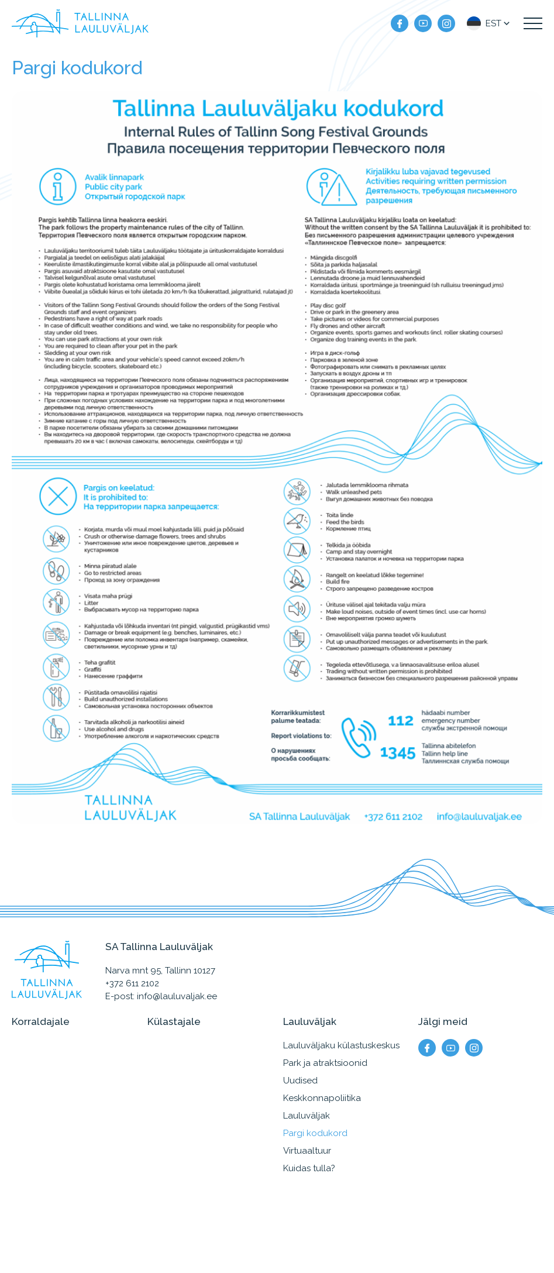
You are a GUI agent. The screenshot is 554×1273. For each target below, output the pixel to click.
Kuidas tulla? (309, 1168)
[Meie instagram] (446, 23)
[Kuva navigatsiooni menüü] (533, 23)
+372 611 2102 (132, 983)
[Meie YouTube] (423, 23)
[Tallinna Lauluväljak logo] (80, 23)
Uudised (300, 1080)
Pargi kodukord (315, 1133)
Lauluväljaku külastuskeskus (341, 1045)
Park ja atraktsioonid (325, 1063)
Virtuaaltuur (307, 1150)
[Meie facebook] (399, 23)
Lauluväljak (306, 1115)
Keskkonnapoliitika (322, 1098)
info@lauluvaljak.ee (177, 996)
